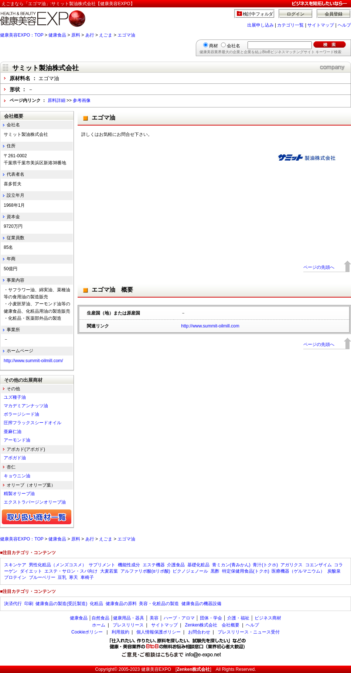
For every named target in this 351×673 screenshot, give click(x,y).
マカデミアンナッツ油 (26, 405)
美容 (154, 618)
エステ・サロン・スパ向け (71, 571)
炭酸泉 (334, 571)
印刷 (28, 603)
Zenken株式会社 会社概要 (212, 625)
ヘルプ (344, 25)
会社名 (233, 45)
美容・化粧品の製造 (159, 603)
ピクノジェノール (190, 571)
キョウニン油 (17, 475)
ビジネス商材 (268, 618)
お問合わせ (199, 632)
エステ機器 (154, 564)
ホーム (98, 625)
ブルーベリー (42, 577)
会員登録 (334, 14)
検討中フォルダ (258, 14)
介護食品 (176, 564)
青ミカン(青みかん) (231, 564)
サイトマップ (320, 25)
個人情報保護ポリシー (158, 632)
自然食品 (100, 618)
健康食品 (57, 35)
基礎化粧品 (198, 564)
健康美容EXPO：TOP (22, 35)
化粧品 (96, 603)
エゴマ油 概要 (112, 289)
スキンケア (15, 564)
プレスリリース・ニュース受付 (249, 632)
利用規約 (120, 632)
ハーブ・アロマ (179, 618)
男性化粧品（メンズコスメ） (57, 564)
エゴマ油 (126, 35)
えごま (105, 35)
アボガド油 (15, 457)
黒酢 (215, 571)
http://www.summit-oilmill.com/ (33, 360)
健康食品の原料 (121, 603)
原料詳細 (56, 100)
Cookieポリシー (87, 632)
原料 (75, 35)
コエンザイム (318, 564)
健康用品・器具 (128, 618)
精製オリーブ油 (19, 493)
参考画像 (82, 100)
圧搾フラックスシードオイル (32, 422)
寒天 (73, 577)
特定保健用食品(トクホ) (245, 571)
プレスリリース (128, 625)
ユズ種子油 (15, 397)
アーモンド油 (17, 440)
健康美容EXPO (156, 669)
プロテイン (15, 577)
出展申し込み (260, 25)
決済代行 (13, 603)
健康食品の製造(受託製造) (61, 603)
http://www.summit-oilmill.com (210, 326)
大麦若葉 (109, 571)
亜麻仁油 (12, 431)
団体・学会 (211, 618)
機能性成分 (129, 564)
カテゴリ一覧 (290, 25)
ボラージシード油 (21, 414)
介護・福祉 (238, 618)
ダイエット (31, 571)
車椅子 (87, 577)
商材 (213, 45)
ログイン (295, 14)
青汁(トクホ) (265, 564)
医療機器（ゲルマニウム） (298, 571)
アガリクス (291, 564)
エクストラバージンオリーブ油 (35, 502)
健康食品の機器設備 (201, 603)
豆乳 (62, 577)
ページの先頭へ (318, 267)
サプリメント (102, 564)
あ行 (89, 35)
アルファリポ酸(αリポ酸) (145, 571)
